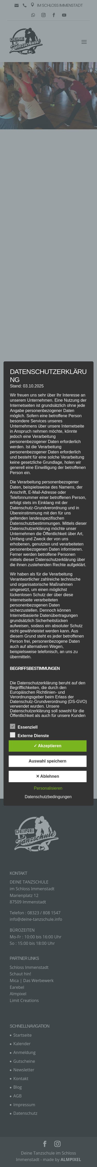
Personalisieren (48, 788)
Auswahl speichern (47, 761)
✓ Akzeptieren (48, 746)
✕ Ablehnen (47, 776)
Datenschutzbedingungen (48, 797)
